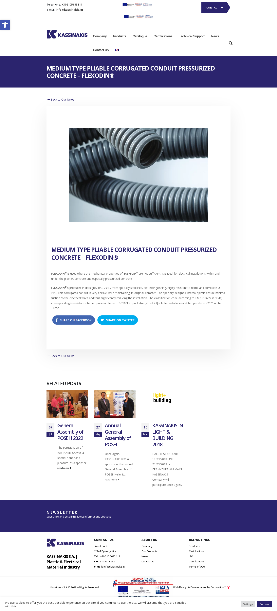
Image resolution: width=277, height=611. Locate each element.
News (215, 36)
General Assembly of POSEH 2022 (70, 431)
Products (119, 36)
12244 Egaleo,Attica (105, 557)
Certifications (163, 36)
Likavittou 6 (100, 552)
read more (64, 468)
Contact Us (101, 50)
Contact (214, 7)
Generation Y (221, 593)
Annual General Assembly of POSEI (118, 435)
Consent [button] (265, 604)
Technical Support (192, 36)
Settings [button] (248, 604)
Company (100, 36)
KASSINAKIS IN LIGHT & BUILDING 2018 (167, 435)
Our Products (149, 557)
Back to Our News (60, 99)
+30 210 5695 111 (110, 562)
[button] (5, 25)
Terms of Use (197, 572)
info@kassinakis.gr (114, 572)
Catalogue (140, 36)
